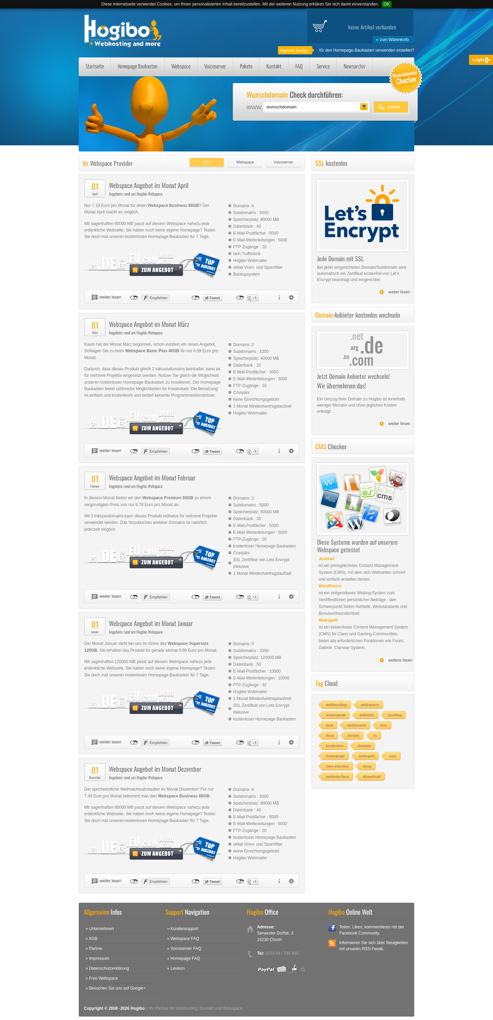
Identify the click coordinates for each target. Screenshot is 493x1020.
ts (375, 735)
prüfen (394, 107)
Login (478, 59)
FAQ (299, 67)
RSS (332, 943)
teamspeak (335, 715)
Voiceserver (215, 67)
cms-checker (337, 766)
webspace (370, 705)
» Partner (94, 948)
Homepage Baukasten (137, 67)
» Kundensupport (182, 928)
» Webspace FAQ (183, 938)
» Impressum (97, 958)
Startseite (95, 67)
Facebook (332, 927)
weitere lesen (400, 660)
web (329, 725)
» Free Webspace (102, 978)
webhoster (356, 725)
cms (392, 756)
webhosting (336, 705)
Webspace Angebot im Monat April (148, 185)
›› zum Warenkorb (392, 39)
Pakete (246, 67)
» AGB (92, 938)
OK (387, 4)
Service (323, 67)
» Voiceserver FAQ (184, 948)
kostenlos (334, 746)
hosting (395, 715)
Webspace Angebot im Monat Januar (151, 623)
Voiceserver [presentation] (283, 162)
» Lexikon (176, 968)
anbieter (366, 715)
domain (364, 746)
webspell (367, 756)
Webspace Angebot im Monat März (149, 324)
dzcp (367, 766)
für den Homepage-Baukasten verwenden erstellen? (366, 50)
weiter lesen (399, 292)
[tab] (205, 160)
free (383, 725)
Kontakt (273, 67)
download (371, 776)
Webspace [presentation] (245, 162)
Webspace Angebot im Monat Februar (152, 477)
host (330, 735)
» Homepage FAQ (183, 958)
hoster (353, 735)
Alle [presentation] (207, 162)
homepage (335, 756)
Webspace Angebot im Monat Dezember (155, 768)
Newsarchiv (354, 67)
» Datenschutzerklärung (107, 968)
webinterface (337, 776)
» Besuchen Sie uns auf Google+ (116, 988)
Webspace (181, 67)
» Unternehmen (100, 928)
